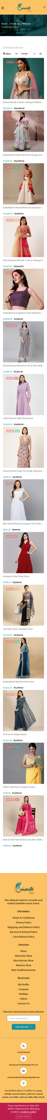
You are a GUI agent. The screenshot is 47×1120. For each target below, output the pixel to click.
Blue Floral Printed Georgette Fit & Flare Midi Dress (23, 524)
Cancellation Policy (23, 936)
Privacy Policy (23, 922)
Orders (23, 998)
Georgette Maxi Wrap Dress (16, 576)
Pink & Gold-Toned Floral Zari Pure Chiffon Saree (23, 840)
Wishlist (23, 994)
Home (4, 23)
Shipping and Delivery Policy (23, 927)
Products (14, 23)
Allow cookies (23, 1116)
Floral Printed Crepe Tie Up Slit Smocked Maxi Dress (23, 471)
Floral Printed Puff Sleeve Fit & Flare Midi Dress (23, 366)
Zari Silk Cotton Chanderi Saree (18, 629)
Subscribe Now (23, 1027)
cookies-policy (28, 1111)
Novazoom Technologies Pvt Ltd (23, 1065)
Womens (26, 23)
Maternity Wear (23, 955)
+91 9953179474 (23, 1052)
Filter (7, 54)
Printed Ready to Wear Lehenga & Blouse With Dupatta (23, 102)
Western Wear (23, 965)
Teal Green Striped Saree (15, 734)
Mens (23, 951)
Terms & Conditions (23, 917)
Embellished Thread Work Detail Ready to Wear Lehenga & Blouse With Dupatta (23, 208)
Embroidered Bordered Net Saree (18, 682)
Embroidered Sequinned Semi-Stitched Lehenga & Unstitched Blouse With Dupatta (23, 313)
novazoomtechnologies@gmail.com (23, 1077)
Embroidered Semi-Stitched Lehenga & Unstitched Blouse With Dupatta (23, 155)
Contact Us (23, 1003)
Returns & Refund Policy (23, 932)
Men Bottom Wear (23, 960)
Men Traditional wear (23, 970)
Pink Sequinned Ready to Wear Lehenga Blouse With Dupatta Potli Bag (23, 260)
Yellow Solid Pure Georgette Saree (19, 787)
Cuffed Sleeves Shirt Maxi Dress (18, 418)
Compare (24, 989)
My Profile (23, 984)
